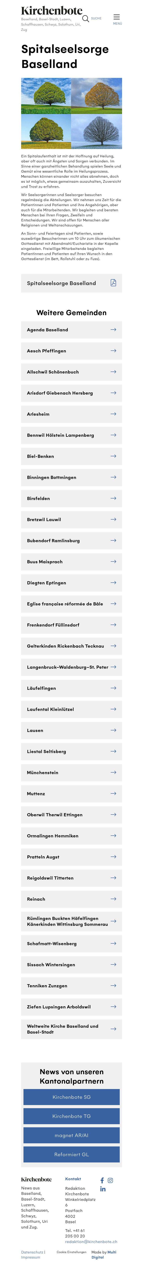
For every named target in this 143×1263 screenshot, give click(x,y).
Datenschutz (32, 1252)
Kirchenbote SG (71, 1097)
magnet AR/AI (71, 1135)
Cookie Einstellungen (71, 1252)
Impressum (30, 1257)
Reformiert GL (71, 1154)
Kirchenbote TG (71, 1116)
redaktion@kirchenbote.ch (91, 1241)
